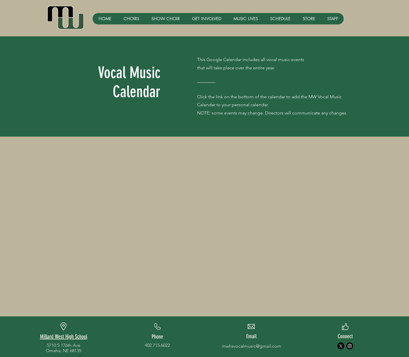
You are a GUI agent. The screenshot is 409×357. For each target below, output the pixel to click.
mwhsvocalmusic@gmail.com (251, 346)
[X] (340, 346)
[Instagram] (349, 346)
